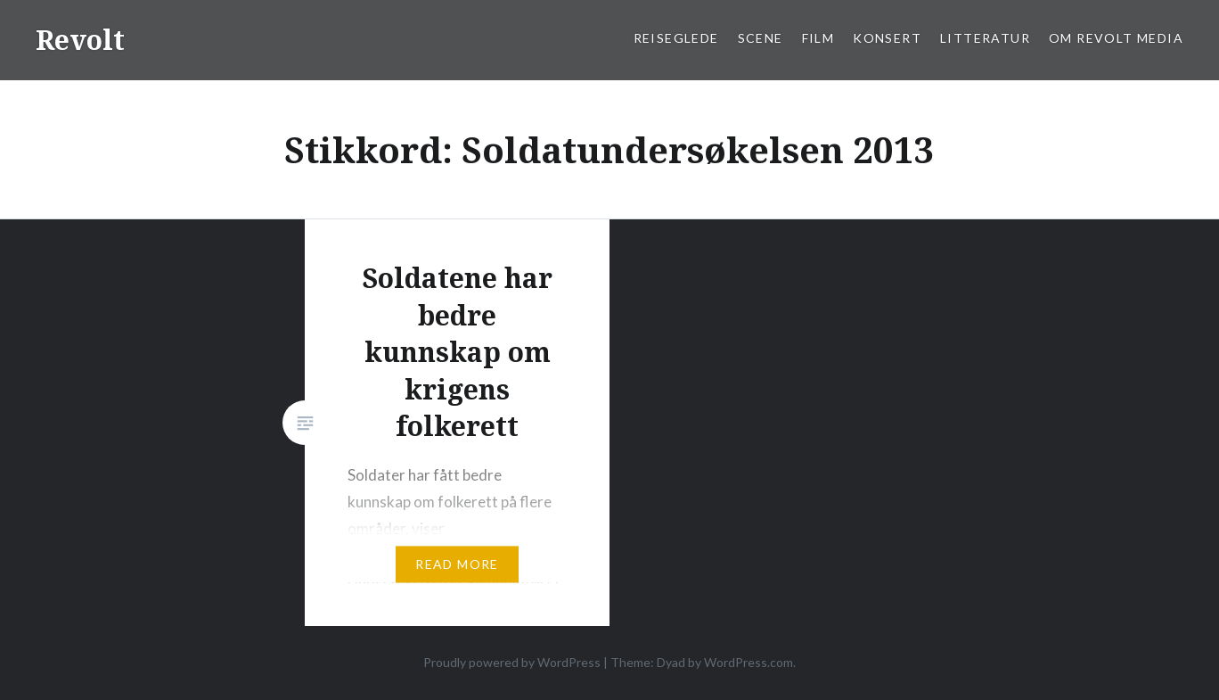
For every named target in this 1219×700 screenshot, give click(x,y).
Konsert (887, 37)
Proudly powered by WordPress (512, 662)
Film (818, 37)
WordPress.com (748, 662)
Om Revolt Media (1116, 37)
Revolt (80, 39)
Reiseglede (676, 37)
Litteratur (985, 37)
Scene (760, 37)
